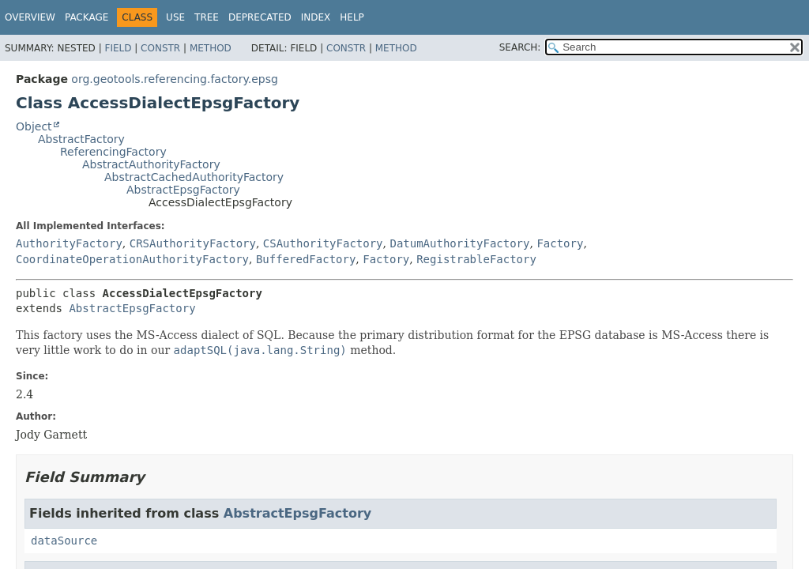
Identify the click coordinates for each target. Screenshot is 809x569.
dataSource (64, 540)
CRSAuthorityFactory (193, 243)
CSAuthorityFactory (323, 243)
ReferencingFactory (113, 151)
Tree (206, 17)
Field (117, 48)
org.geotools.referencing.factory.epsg (174, 79)
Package (86, 17)
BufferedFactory (306, 259)
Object (34, 126)
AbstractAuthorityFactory (151, 164)
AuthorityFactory (69, 243)
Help (352, 17)
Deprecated (260, 17)
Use (175, 17)
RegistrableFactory (476, 259)
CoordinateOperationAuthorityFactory (132, 259)
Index (316, 17)
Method (210, 48)
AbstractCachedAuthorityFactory (194, 177)
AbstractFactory (81, 139)
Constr (160, 48)
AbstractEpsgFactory (183, 189)
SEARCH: (520, 47)
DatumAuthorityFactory (459, 243)
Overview (30, 17)
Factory (559, 243)
